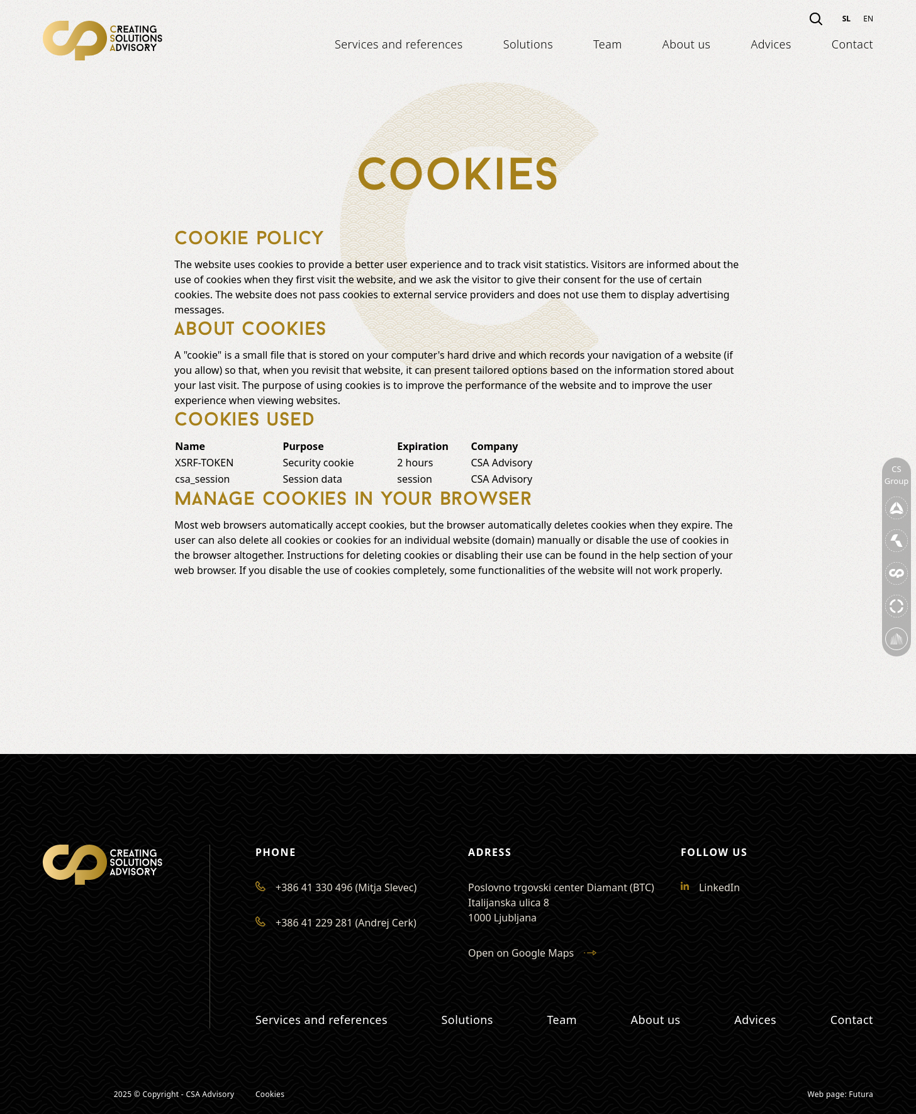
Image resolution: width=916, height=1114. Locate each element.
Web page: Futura (840, 1094)
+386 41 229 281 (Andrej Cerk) (335, 923)
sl (846, 18)
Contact (852, 44)
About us (686, 44)
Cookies (269, 1094)
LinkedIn (710, 887)
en (868, 18)
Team (607, 44)
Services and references (399, 44)
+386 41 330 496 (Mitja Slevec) (335, 887)
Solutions (528, 44)
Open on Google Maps (532, 953)
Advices (771, 44)
